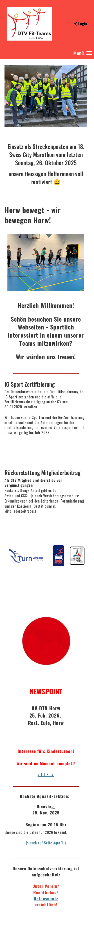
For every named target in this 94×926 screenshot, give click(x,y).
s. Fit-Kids (46, 774)
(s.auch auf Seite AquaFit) (46, 843)
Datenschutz (46, 898)
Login (80, 23)
